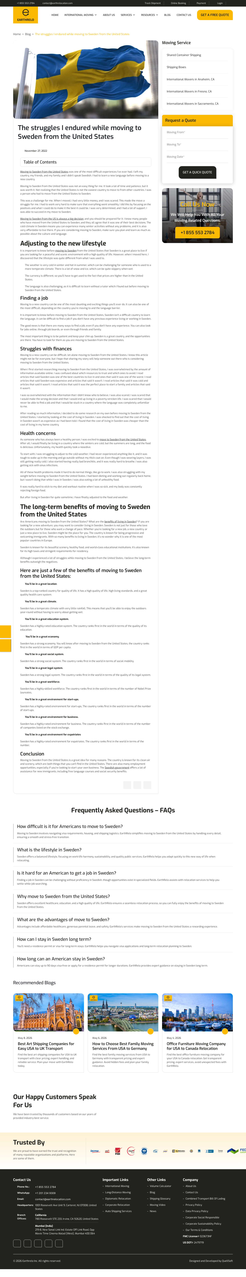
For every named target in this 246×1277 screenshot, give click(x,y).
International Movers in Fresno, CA (189, 91)
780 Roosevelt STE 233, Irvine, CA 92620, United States (66, 1219)
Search (230, 3)
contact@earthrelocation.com (57, 3)
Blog (167, 15)
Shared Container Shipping (184, 55)
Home (55, 15)
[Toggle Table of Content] (86, 162)
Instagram (27, 1243)
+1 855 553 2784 (26, 3)
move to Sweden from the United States (123, 439)
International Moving (80, 15)
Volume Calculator (160, 1186)
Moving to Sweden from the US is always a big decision (51, 218)
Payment (201, 3)
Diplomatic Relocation (118, 1198)
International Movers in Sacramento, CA (193, 104)
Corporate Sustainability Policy (203, 1223)
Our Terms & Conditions (199, 1230)
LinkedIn (38, 1243)
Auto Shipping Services (118, 1211)
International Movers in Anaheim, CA (190, 79)
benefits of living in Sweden (120, 521)
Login (220, 3)
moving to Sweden (66, 250)
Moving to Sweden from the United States (44, 171)
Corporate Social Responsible (202, 1217)
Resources (149, 15)
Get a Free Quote (215, 15)
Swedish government (117, 767)
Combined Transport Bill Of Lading (205, 1198)
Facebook (17, 1243)
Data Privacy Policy (197, 1211)
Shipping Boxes (176, 67)
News (153, 1211)
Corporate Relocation (117, 1205)
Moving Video (157, 1205)
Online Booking (178, 3)
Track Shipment (153, 3)
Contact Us (184, 15)
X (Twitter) (48, 1243)
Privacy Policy (194, 1205)
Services (128, 15)
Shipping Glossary (160, 1198)
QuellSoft (227, 1261)
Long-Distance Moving (118, 1192)
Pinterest (59, 1243)
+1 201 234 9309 (45, 1193)
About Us (109, 15)
